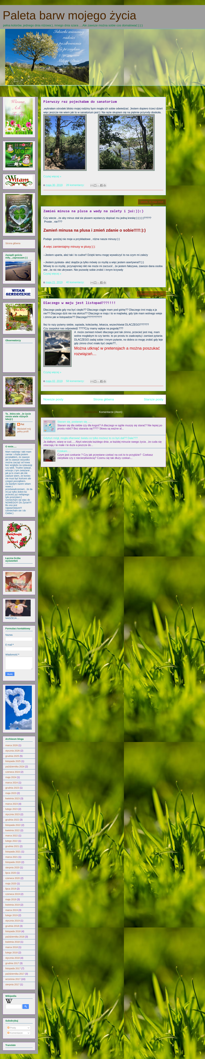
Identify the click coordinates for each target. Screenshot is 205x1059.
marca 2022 (11, 835)
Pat (22, 424)
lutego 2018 (11, 952)
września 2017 (12, 979)
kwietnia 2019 (12, 904)
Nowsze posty (53, 399)
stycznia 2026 (12, 750)
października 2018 (14, 936)
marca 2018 (11, 947)
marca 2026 (11, 745)
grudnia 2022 (12, 819)
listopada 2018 (13, 931)
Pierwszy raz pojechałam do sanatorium (80, 102)
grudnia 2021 (12, 846)
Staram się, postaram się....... (74, 421)
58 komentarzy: (75, 381)
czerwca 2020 (12, 878)
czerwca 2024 (12, 772)
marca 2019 (11, 910)
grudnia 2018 (12, 926)
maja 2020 (10, 883)
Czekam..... (64, 451)
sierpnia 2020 (12, 867)
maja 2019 (10, 899)
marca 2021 (11, 857)
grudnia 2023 (12, 787)
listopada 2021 (13, 851)
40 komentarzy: (75, 282)
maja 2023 (10, 793)
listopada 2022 (13, 825)
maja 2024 (10, 777)
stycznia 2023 (12, 814)
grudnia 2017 (12, 963)
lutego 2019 (11, 915)
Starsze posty (153, 399)
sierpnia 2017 (12, 984)
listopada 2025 (13, 761)
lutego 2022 (11, 841)
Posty (11, 1027)
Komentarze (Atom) (110, 412)
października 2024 (14, 766)
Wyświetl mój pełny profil (24, 430)
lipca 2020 (10, 872)
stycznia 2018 (12, 958)
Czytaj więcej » (52, 176)
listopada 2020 (13, 862)
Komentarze (15, 1033)
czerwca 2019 (12, 894)
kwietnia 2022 (12, 830)
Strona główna (103, 399)
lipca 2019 (10, 888)
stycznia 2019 (12, 920)
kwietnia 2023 (12, 798)
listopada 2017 (13, 968)
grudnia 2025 (12, 756)
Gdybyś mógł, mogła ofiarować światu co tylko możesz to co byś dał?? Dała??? (90, 438)
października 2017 (14, 973)
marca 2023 (11, 803)
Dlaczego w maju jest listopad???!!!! (79, 303)
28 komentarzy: (75, 185)
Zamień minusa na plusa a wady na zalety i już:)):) (93, 211)
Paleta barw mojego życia (69, 15)
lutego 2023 (11, 809)
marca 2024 (11, 782)
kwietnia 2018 (12, 942)
